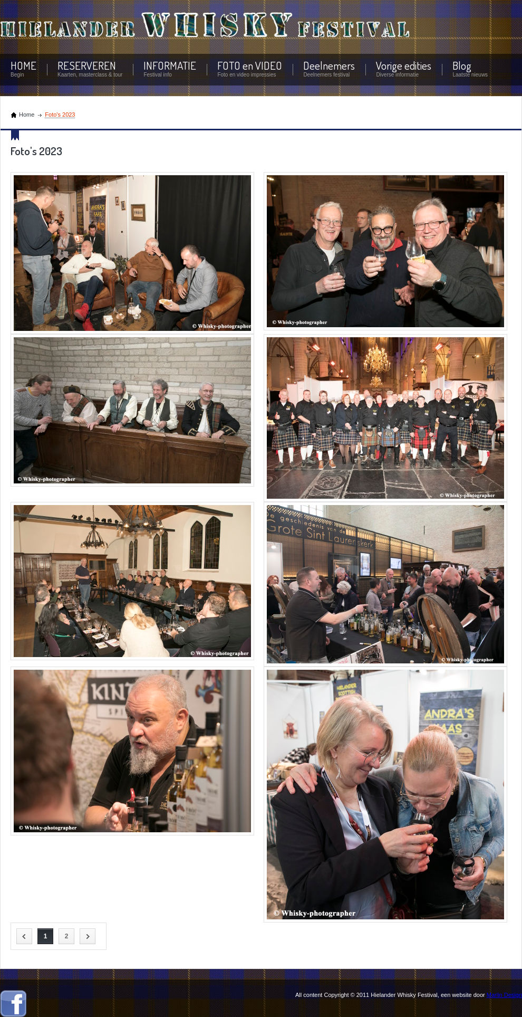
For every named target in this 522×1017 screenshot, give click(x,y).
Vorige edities (403, 65)
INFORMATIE (169, 65)
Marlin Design (504, 995)
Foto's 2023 (60, 114)
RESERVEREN (86, 65)
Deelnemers (329, 65)
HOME (23, 65)
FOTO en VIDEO (249, 65)
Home (26, 114)
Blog (461, 65)
